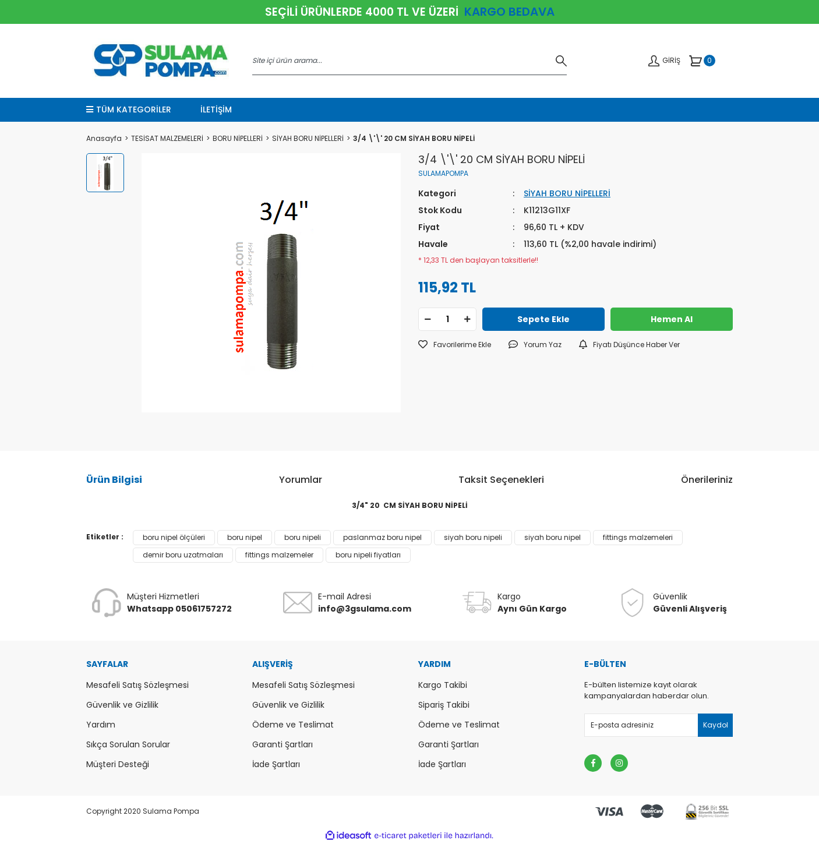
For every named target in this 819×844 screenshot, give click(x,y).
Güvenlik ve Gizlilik (122, 705)
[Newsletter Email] (658, 725)
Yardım (100, 724)
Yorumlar (300, 479)
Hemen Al (672, 319)
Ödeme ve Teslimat (293, 724)
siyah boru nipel (552, 537)
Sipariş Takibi (443, 705)
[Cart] (702, 60)
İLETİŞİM (216, 109)
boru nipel (244, 537)
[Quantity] (447, 319)
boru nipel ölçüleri (174, 537)
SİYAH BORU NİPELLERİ (567, 193)
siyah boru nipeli (473, 537)
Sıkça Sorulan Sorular (128, 744)
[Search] (409, 60)
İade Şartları (276, 764)
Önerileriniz (707, 479)
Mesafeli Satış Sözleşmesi (137, 685)
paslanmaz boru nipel (382, 537)
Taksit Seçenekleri (501, 479)
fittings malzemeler (279, 555)
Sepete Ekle (543, 319)
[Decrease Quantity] (427, 319)
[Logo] (160, 60)
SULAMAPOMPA (443, 173)
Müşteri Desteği (117, 764)
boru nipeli (302, 537)
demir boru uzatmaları (183, 555)
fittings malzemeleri (638, 537)
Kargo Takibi (442, 685)
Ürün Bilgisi (114, 479)
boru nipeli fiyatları (368, 555)
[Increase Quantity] (467, 319)
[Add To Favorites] (454, 345)
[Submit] (715, 725)
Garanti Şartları (282, 744)
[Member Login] (664, 60)
